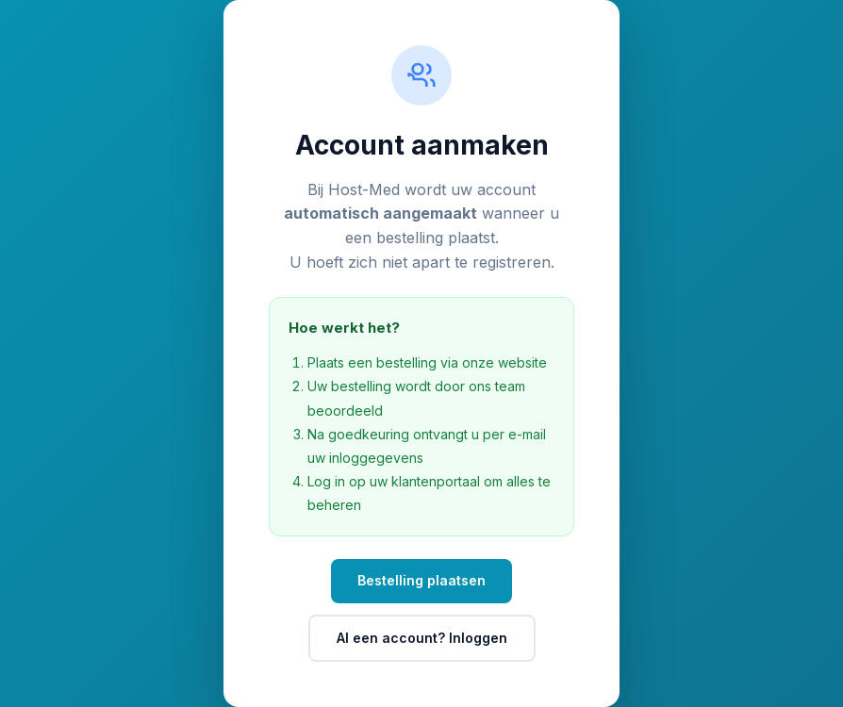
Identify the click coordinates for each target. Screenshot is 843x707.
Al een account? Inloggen (422, 638)
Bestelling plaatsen (421, 580)
